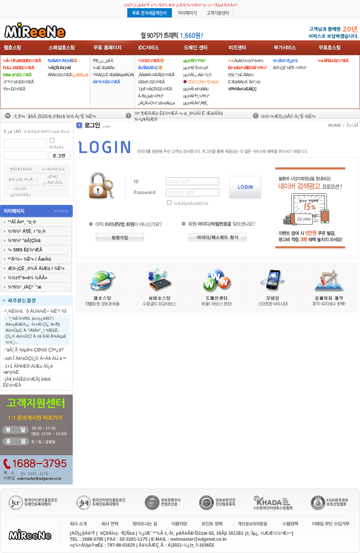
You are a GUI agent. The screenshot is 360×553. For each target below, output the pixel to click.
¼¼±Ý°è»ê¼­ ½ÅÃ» (28, 277)
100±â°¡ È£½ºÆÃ (151, 82)
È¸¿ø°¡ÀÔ (12, 131)
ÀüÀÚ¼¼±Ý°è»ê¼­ (245, 60)
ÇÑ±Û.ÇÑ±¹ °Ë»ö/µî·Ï (202, 82)
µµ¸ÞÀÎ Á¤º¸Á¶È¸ (195, 103)
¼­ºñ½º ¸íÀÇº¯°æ (25, 287)
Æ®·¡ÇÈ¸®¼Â (20, 179)
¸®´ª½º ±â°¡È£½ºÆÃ (18, 82)
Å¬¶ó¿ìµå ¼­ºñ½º (150, 96)
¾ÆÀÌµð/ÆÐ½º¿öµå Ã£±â (46, 131)
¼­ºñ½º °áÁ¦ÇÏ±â (24, 240)
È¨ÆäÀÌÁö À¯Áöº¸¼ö (244, 82)
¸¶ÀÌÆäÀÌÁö (20, 169)
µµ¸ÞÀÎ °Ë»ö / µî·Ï (195, 67)
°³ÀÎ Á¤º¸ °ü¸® (22, 222)
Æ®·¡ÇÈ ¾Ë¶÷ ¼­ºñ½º (289, 67)
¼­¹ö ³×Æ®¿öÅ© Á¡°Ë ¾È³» (288, 116)
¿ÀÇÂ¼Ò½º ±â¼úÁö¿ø (156, 103)
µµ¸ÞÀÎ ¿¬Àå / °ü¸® (197, 75)
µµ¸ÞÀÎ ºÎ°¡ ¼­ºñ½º (196, 96)
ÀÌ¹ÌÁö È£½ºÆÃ (68, 75)
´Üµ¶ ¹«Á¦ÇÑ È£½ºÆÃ (154, 89)
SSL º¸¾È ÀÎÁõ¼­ (240, 75)
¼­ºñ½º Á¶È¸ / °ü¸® (27, 231)
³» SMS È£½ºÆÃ (25, 250)
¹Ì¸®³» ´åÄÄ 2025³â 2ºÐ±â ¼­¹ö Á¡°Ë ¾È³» (55, 116)
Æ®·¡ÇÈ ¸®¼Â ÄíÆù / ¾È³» (36, 268)
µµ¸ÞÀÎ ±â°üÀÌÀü (195, 89)
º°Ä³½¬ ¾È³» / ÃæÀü (29, 259)
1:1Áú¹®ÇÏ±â (53, 169)
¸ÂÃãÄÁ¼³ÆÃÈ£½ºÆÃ (156, 75)
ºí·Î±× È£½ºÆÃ (14, 89)
